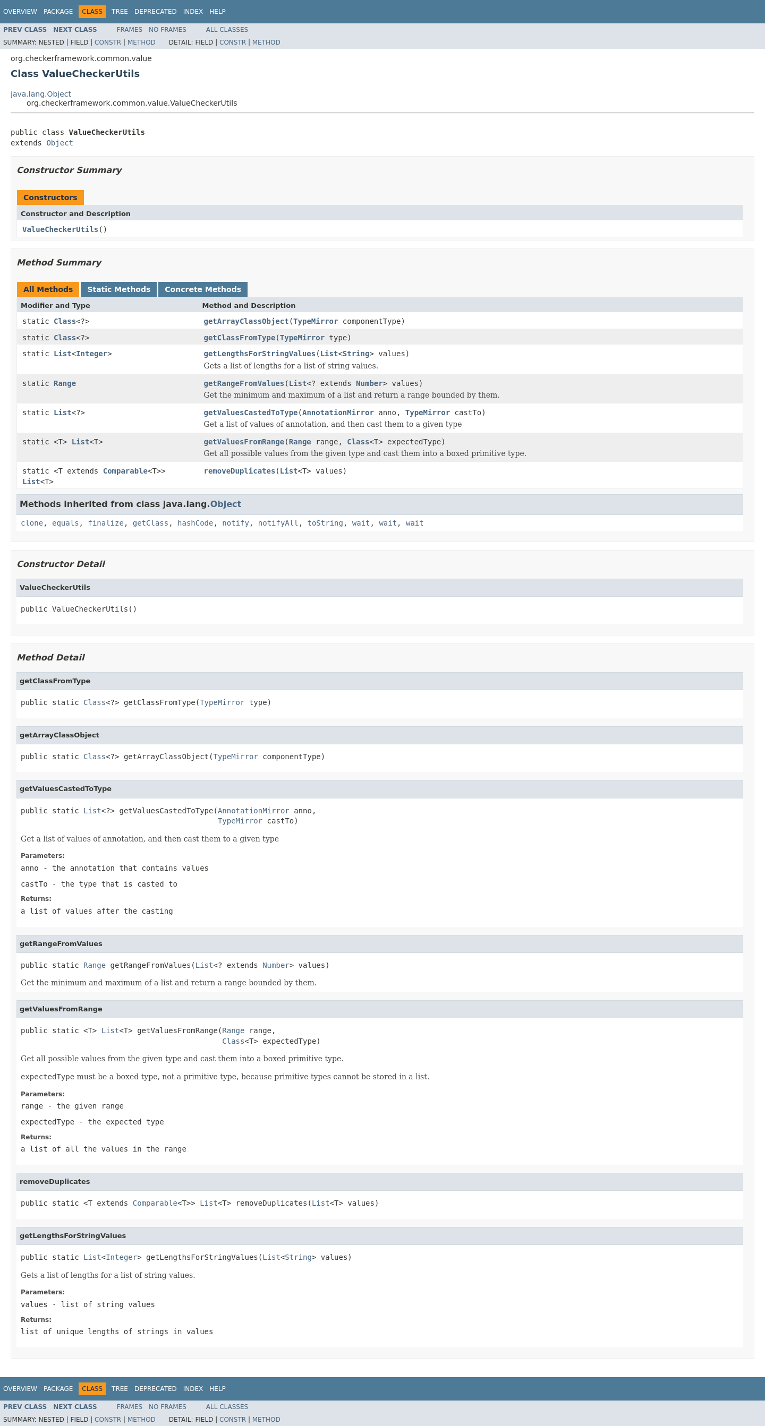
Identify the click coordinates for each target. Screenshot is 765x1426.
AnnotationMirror (338, 412)
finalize (105, 523)
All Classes (227, 29)
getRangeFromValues (244, 383)
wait (361, 523)
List (63, 353)
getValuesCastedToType (251, 412)
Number (369, 383)
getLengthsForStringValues (260, 353)
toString (325, 523)
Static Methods (118, 289)
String (356, 353)
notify (235, 523)
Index (193, 11)
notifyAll (278, 523)
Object (59, 143)
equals (65, 523)
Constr (108, 42)
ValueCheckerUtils (60, 229)
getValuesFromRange (244, 441)
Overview (20, 11)
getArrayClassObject (246, 321)
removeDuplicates (240, 471)
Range (65, 383)
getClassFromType (240, 337)
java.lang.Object (41, 94)
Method (142, 42)
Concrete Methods (203, 289)
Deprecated (155, 11)
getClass (150, 523)
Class (65, 321)
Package (58, 11)
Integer (91, 353)
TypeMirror (315, 321)
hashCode (195, 523)
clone (32, 523)
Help (217, 11)
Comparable (125, 471)
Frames (130, 29)
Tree (120, 11)
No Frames (167, 29)
